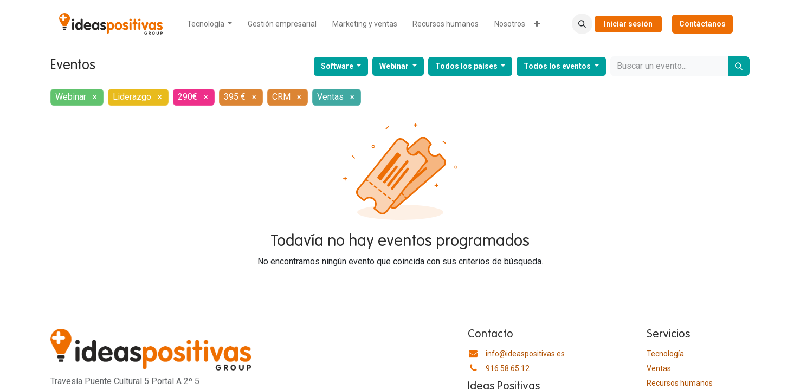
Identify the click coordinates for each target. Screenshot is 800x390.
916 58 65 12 (508, 368)
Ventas (659, 368)
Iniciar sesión (628, 24)
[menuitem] (210, 24)
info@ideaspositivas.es (525, 353)
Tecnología (665, 353)
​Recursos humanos (680, 383)
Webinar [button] (394, 66)
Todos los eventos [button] (558, 66)
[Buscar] (739, 66)
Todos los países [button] (467, 66)
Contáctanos (702, 24)
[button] (582, 24)
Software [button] (338, 66)
